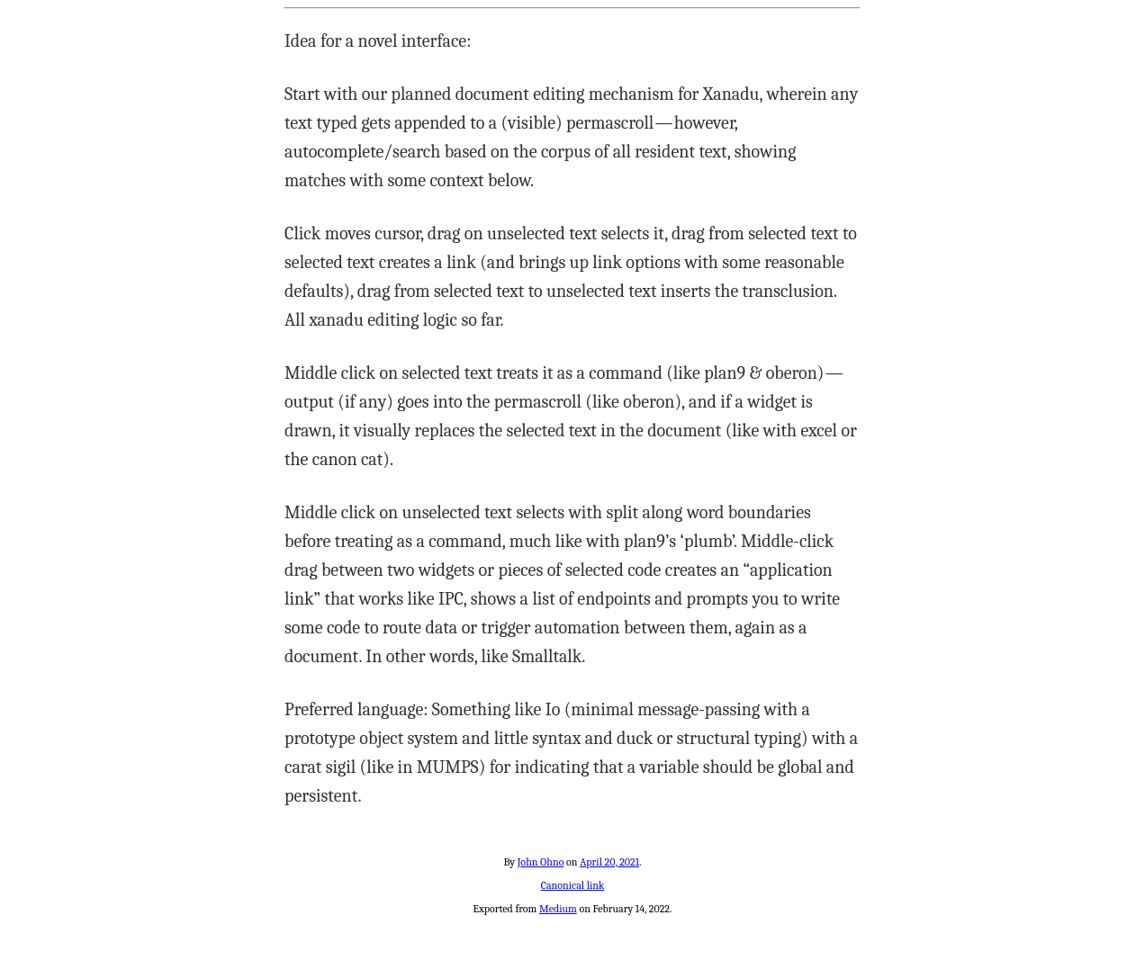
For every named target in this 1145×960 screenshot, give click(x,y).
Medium (558, 908)
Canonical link (573, 885)
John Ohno (541, 862)
